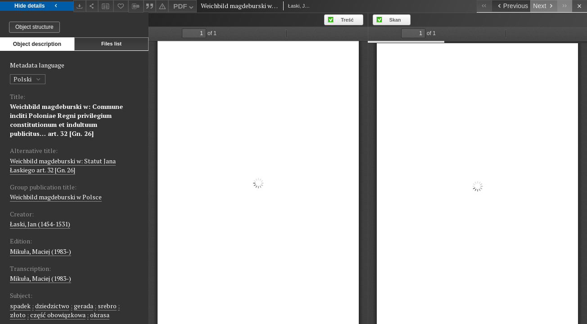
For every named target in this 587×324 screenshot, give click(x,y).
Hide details (36, 6)
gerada (83, 306)
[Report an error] (162, 6)
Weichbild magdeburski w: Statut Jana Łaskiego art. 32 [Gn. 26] (63, 165)
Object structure (34, 27)
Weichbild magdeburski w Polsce (56, 197)
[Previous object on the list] (511, 6)
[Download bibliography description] (136, 6)
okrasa (99, 314)
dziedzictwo (52, 306)
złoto (18, 314)
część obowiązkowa (58, 314)
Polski (28, 79)
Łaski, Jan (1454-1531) (40, 224)
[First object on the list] (484, 6)
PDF (184, 7)
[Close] (579, 6)
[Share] (92, 6)
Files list (111, 43)
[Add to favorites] (121, 6)
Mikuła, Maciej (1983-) (40, 251)
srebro (107, 306)
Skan (395, 19)
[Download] (79, 6)
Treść (347, 19)
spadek (20, 306)
